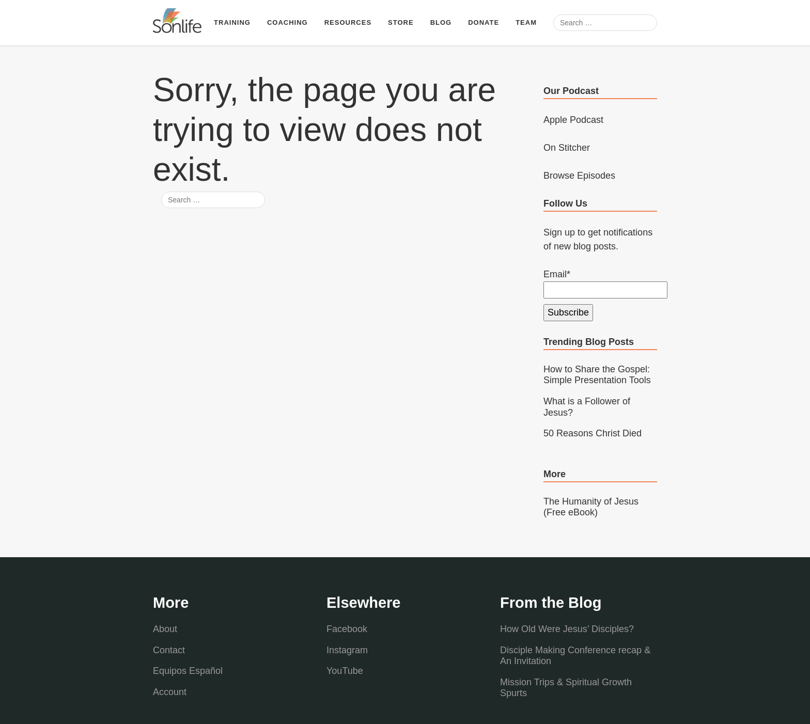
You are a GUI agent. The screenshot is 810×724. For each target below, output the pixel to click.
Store (401, 22)
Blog (441, 22)
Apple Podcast (573, 120)
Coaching (287, 22)
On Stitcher (566, 148)
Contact (169, 650)
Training (232, 22)
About (165, 629)
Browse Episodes (579, 175)
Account (169, 692)
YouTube (344, 671)
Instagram (347, 650)
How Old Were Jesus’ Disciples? (567, 629)
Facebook (346, 629)
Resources (347, 22)
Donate (483, 22)
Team (526, 22)
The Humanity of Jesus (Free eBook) (590, 507)
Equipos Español (188, 671)
